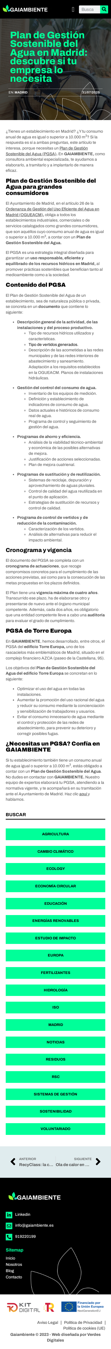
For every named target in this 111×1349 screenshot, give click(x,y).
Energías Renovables (55, 921)
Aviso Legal (47, 1322)
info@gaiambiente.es (34, 1225)
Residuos (56, 1059)
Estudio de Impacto (55, 938)
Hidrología (56, 990)
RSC (56, 1077)
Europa (56, 955)
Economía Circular (55, 886)
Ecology (55, 869)
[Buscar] (104, 9)
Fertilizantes (55, 973)
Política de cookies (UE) (84, 1328)
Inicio (10, 1258)
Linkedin (22, 1214)
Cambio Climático (55, 852)
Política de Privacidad (83, 1322)
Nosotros (14, 1264)
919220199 (25, 1236)
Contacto (14, 1277)
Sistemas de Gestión (55, 1094)
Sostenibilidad (56, 1111)
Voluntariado (55, 1129)
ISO (55, 1007)
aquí (83, 794)
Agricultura (55, 834)
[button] (73, 9)
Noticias (56, 1042)
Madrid (21, 92)
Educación (55, 904)
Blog (10, 1271)
